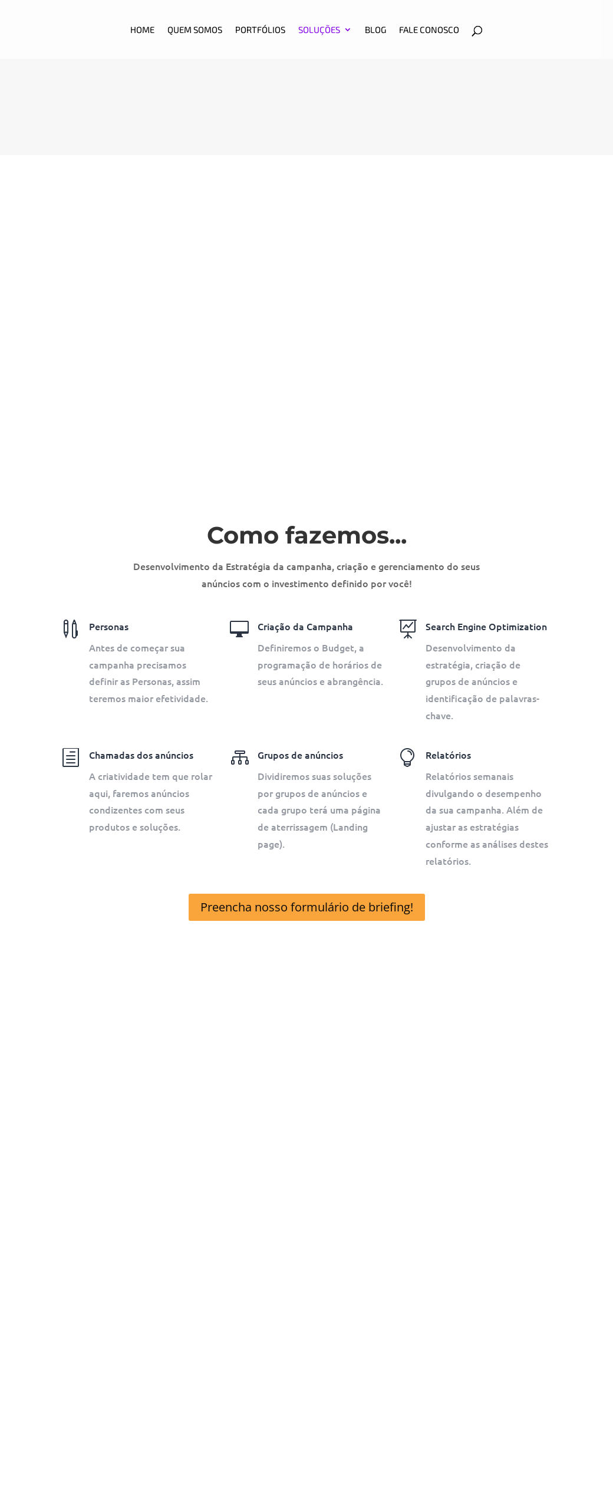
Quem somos (194, 30)
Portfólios (260, 30)
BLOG (375, 30)
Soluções (319, 30)
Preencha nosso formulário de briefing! (306, 907)
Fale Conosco (429, 30)
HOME (142, 30)
